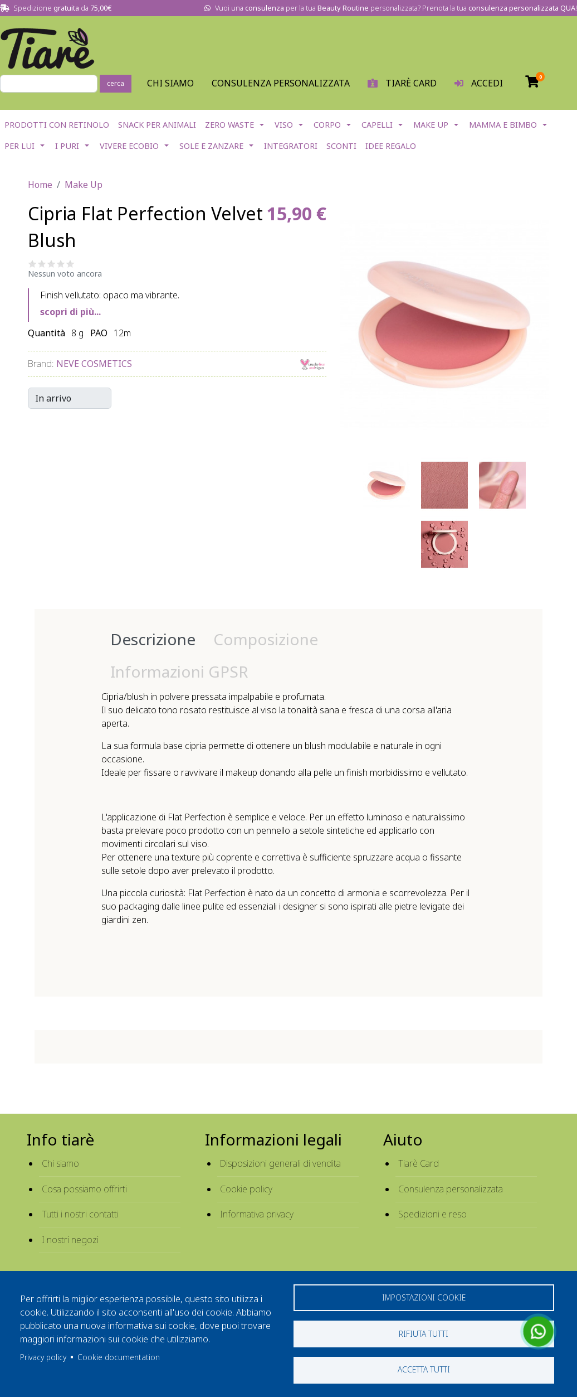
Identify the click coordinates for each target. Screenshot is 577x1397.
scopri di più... (70, 312)
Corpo (327, 124)
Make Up (430, 124)
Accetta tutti (424, 1369)
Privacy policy (43, 1356)
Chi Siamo (170, 83)
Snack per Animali (157, 124)
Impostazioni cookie (424, 1297)
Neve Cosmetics (94, 363)
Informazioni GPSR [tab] (179, 671)
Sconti (341, 146)
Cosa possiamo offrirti (84, 1189)
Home (40, 184)
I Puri (67, 146)
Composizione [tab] (265, 639)
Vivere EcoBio (129, 146)
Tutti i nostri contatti (80, 1214)
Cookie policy (246, 1189)
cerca (115, 83)
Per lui (19, 146)
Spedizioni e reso (432, 1214)
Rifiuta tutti (423, 1333)
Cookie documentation (118, 1356)
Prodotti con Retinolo (56, 124)
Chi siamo (60, 1163)
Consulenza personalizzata (281, 83)
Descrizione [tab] (152, 639)
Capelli (377, 124)
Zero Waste (229, 124)
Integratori (290, 146)
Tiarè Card (418, 1163)
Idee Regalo (390, 146)
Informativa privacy (257, 1214)
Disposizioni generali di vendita (280, 1163)
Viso (284, 124)
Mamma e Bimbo (503, 124)
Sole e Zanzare (211, 146)
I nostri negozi (70, 1240)
